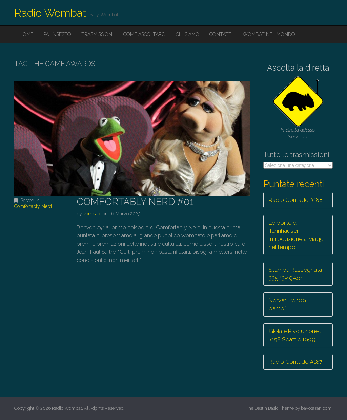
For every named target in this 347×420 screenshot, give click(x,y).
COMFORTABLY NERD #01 (135, 201)
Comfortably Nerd (33, 206)
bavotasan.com (316, 408)
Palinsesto (57, 34)
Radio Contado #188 (296, 199)
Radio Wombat (50, 12)
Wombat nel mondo (269, 34)
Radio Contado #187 (295, 361)
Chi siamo (187, 34)
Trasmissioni (97, 34)
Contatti (220, 34)
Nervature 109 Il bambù (289, 304)
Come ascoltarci (144, 34)
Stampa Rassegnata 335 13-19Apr (295, 273)
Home (26, 34)
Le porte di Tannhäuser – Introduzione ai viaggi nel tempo (297, 235)
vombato (92, 213)
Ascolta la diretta (298, 68)
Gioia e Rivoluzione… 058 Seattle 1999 (295, 335)
